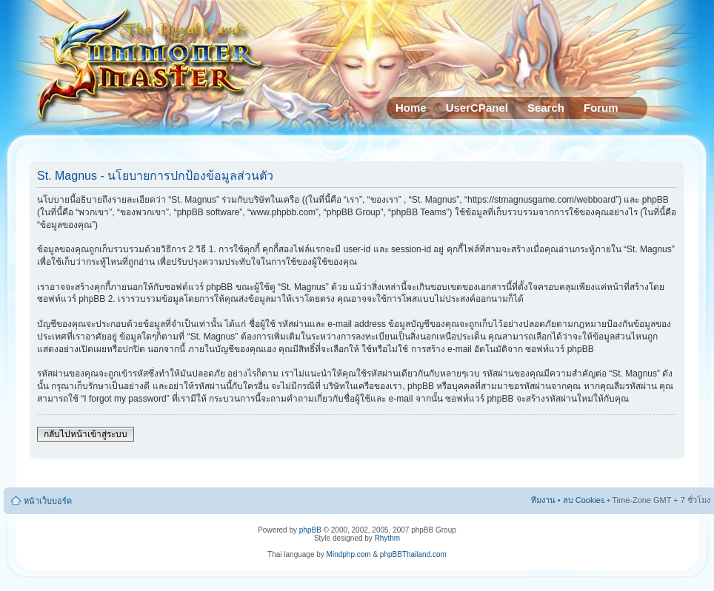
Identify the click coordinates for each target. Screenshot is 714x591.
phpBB (310, 530)
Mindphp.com (349, 554)
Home (411, 107)
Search (545, 107)
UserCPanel (477, 107)
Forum (601, 107)
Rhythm (387, 538)
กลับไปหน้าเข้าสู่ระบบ (85, 434)
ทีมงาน (543, 500)
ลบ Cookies (584, 500)
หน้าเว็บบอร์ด (48, 500)
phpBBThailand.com (413, 554)
